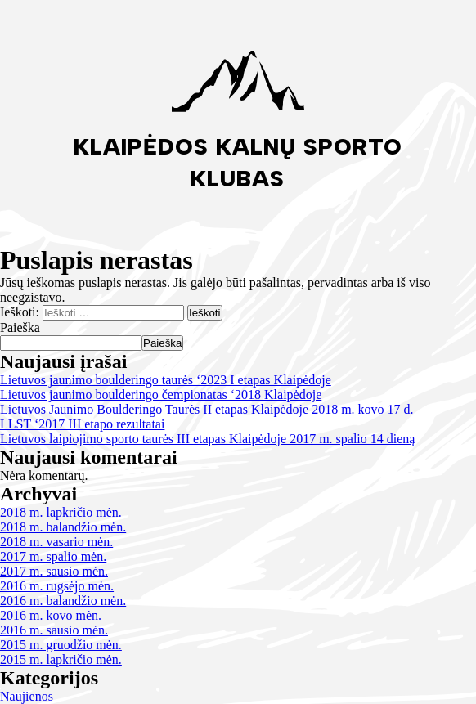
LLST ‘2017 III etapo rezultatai (82, 424)
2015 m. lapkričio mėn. (61, 659)
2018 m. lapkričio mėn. (61, 512)
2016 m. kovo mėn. (50, 615)
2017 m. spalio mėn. (53, 556)
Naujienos (26, 696)
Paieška (20, 327)
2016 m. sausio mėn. (54, 630)
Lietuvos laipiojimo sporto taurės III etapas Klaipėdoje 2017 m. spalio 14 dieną (207, 439)
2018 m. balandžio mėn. (63, 527)
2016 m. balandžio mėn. (63, 601)
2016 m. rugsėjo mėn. (57, 586)
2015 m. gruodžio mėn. (61, 645)
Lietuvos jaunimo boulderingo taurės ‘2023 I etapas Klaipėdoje (165, 380)
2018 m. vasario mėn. (56, 542)
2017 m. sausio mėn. (54, 571)
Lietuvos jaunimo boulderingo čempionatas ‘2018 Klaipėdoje (160, 394)
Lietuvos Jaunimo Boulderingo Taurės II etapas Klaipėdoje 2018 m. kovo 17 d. (207, 409)
